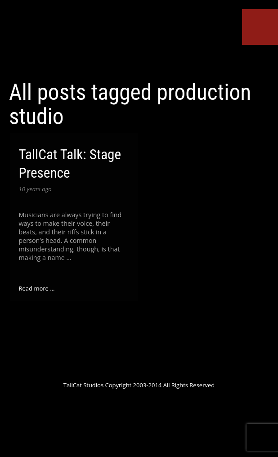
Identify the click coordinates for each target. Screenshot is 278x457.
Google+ (110, 62)
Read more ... (37, 288)
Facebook (93, 62)
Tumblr (175, 62)
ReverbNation (159, 62)
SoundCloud (143, 62)
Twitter (77, 62)
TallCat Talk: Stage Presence (70, 163)
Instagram (192, 62)
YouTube (126, 62)
